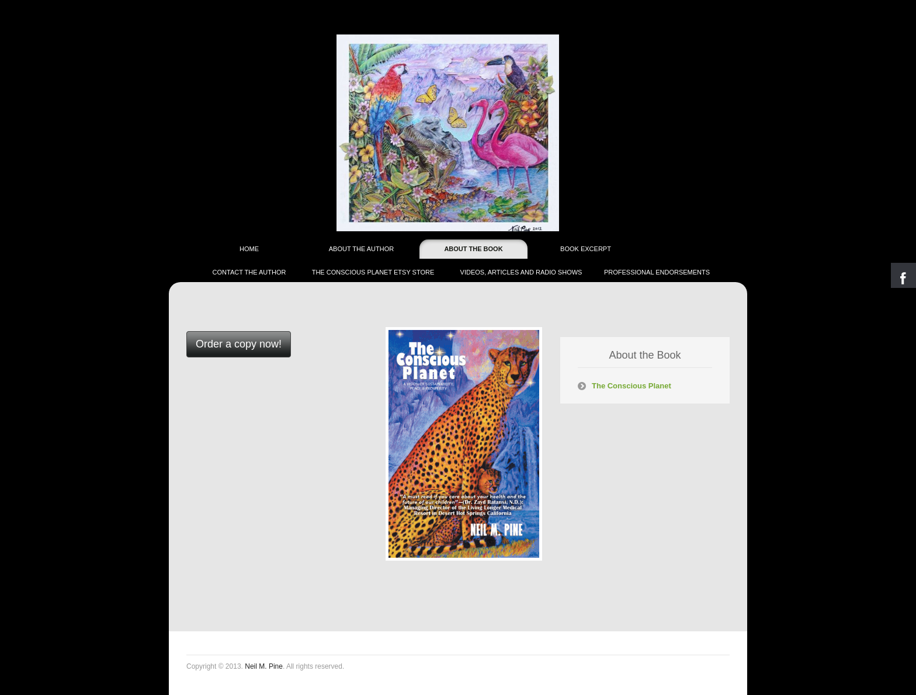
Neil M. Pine (264, 666)
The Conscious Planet (631, 385)
